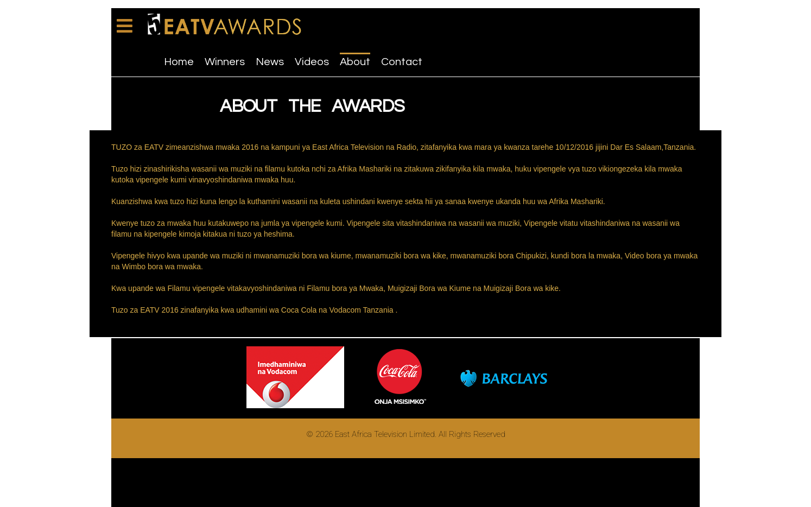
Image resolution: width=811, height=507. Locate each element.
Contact (401, 61)
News (270, 61)
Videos (312, 61)
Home (179, 61)
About (355, 61)
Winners (225, 61)
